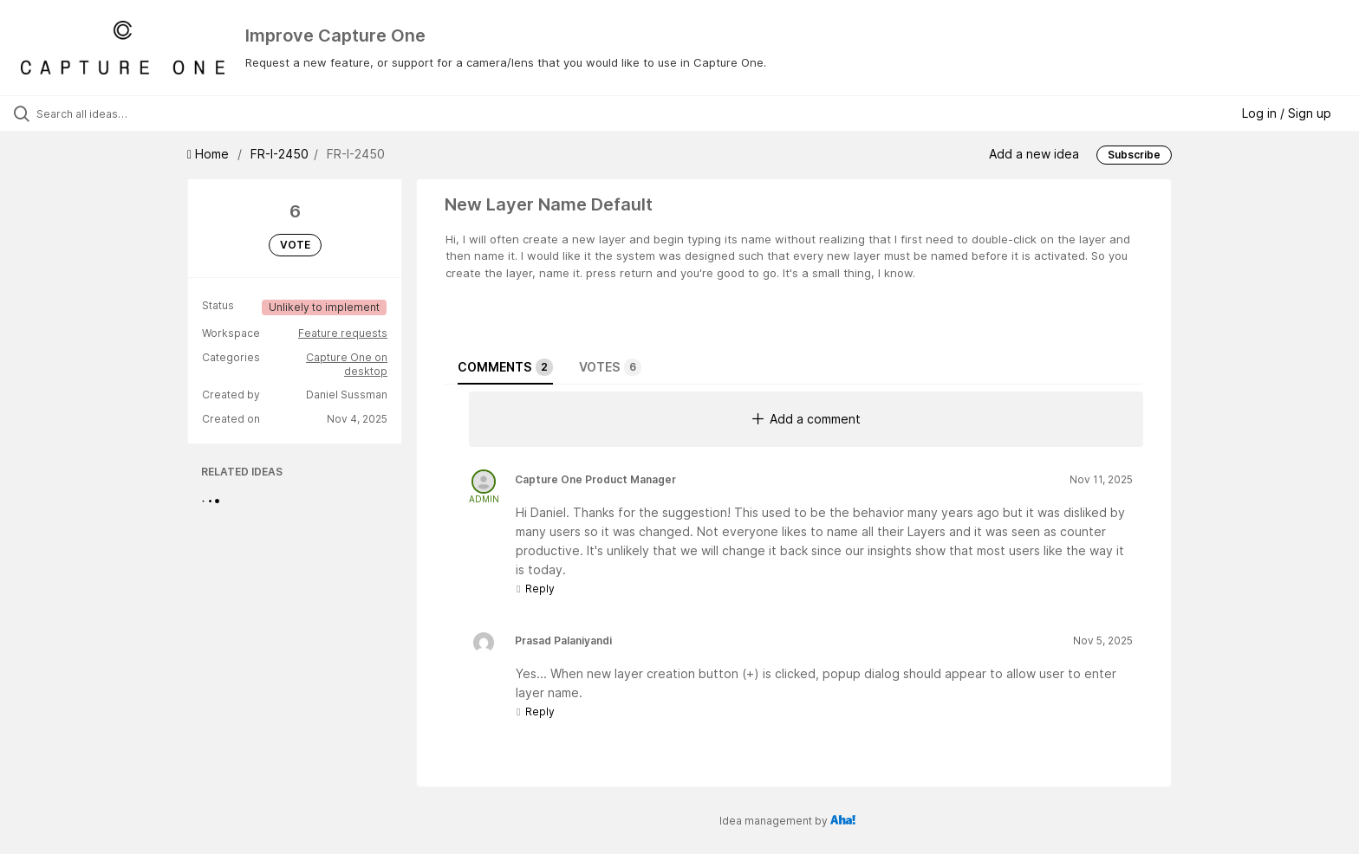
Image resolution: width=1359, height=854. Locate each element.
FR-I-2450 (279, 153)
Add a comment (806, 418)
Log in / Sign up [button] (1286, 113)
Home (209, 153)
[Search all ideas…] (157, 113)
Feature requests (342, 333)
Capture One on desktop (346, 364)
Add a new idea (1034, 153)
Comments (505, 367)
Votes (610, 367)
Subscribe (1134, 154)
